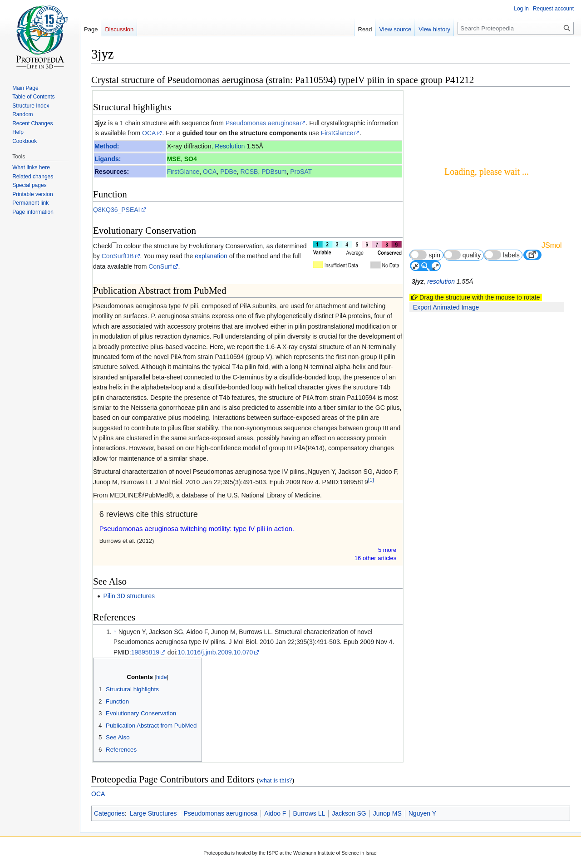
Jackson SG (349, 813)
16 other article (376, 558)
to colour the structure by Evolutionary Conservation (190, 246)
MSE (174, 158)
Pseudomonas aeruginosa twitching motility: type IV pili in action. (196, 528)
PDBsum (273, 171)
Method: (106, 146)
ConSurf (160, 266)
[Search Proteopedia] (516, 28)
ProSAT (301, 171)
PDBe (228, 171)
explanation (211, 256)
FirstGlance (337, 133)
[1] (371, 479)
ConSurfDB (118, 256)
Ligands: (107, 158)
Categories (109, 813)
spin (425, 255)
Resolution (230, 146)
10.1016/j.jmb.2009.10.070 (215, 652)
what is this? (275, 780)
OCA (149, 133)
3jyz (100, 123)
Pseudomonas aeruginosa (263, 123)
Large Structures (153, 813)
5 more (387, 549)
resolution (441, 281)
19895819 (145, 652)
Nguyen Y (422, 813)
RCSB (249, 171)
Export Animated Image (446, 307)
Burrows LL (309, 813)
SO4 (190, 158)
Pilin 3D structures (129, 596)
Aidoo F (275, 813)
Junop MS (387, 813)
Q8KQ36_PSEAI (116, 209)
